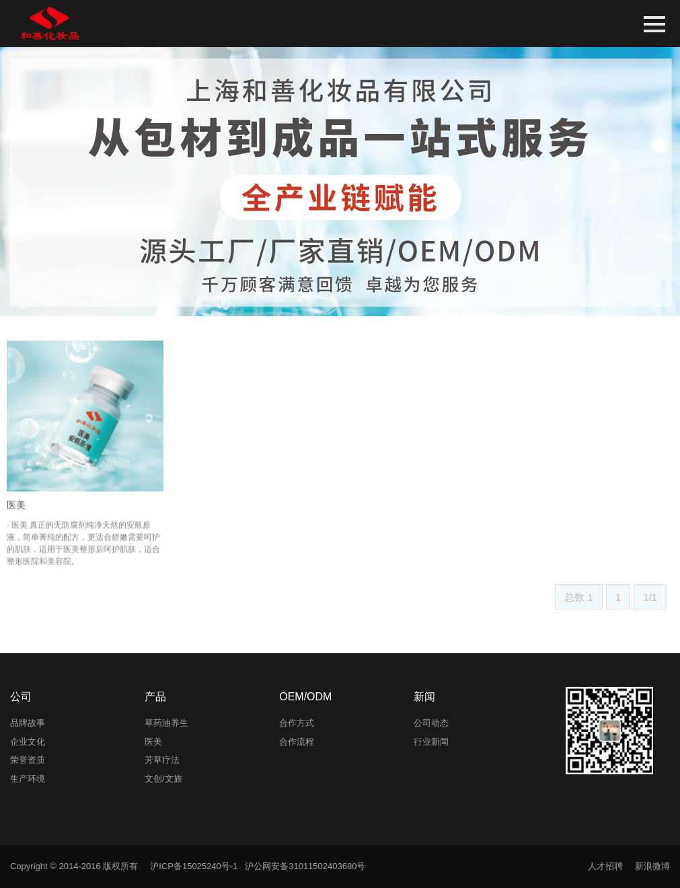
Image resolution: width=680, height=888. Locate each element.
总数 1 (578, 597)
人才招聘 (605, 866)
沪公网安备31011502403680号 (305, 866)
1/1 (650, 597)
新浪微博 (652, 866)
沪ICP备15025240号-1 (193, 866)
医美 (16, 520)
